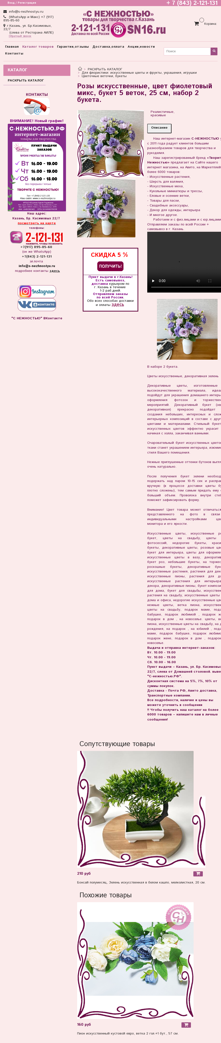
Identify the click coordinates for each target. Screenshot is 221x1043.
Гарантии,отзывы (73, 46)
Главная (12, 46)
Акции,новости (141, 46)
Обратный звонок (20, 36)
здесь (118, 304)
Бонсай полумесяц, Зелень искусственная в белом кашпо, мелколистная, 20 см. (141, 882)
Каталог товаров (38, 46)
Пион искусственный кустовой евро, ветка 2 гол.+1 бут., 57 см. (128, 1033)
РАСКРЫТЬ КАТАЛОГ (105, 69)
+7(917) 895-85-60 (36, 247)
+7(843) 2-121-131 (37, 256)
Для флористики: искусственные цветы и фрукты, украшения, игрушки (139, 72)
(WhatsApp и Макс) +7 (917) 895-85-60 (28, 19)
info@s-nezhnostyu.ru (25, 11)
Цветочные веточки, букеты (104, 76)
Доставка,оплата (108, 46)
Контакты (14, 53)
